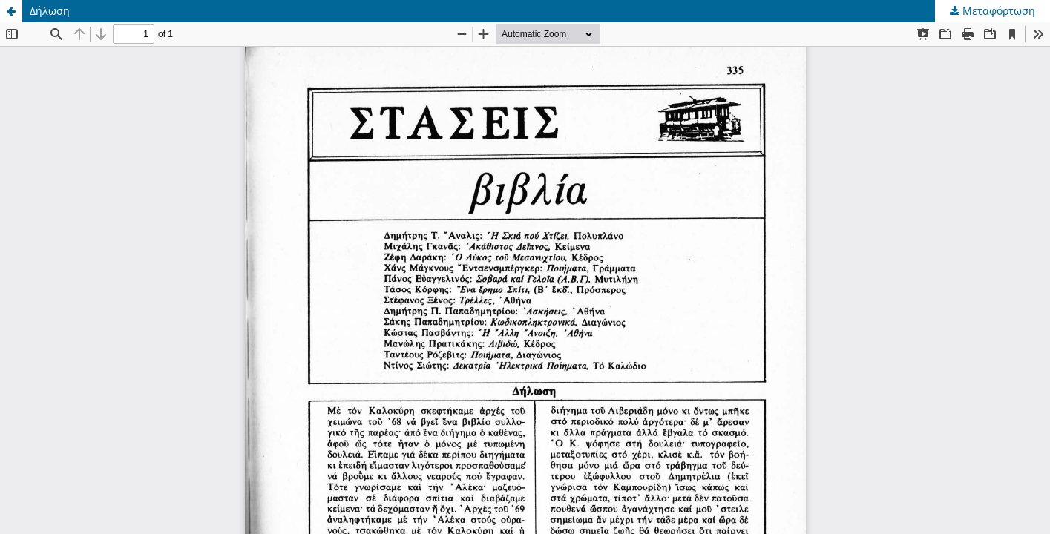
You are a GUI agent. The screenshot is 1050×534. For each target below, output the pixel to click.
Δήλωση (50, 11)
